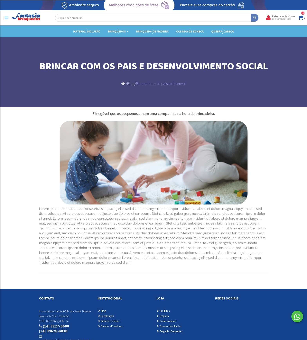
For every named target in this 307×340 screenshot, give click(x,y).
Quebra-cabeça (222, 31)
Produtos (163, 311)
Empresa (162, 316)
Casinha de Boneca (190, 31)
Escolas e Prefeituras (110, 326)
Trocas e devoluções (168, 326)
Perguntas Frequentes (169, 331)
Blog (131, 83)
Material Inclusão (86, 31)
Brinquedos (118, 31)
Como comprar (166, 321)
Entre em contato (108, 321)
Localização (106, 316)
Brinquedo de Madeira (152, 31)
